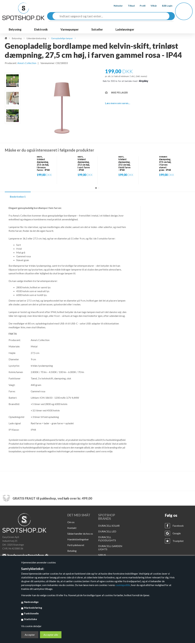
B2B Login (165, 5)
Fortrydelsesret (75, 545)
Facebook (178, 525)
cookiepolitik (122, 584)
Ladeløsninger (125, 29)
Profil (140, 5)
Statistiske (30, 619)
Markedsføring (33, 607)
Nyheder (115, 5)
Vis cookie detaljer (31, 626)
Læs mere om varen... (117, 103)
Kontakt (71, 527)
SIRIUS (102, 554)
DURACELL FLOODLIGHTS (107, 539)
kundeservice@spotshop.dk (27, 555)
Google (177, 533)
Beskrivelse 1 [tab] (18, 196)
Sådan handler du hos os (80, 533)
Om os (70, 522)
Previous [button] (13, 69)
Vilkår (151, 5)
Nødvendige (31, 601)
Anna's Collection (26, 62)
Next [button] (13, 129)
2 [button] (98, 188)
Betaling (72, 550)
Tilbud (128, 5)
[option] (12, 81)
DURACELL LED (107, 531)
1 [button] (96, 188)
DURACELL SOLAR (109, 525)
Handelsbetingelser (78, 539)
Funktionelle (31, 613)
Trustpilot (178, 540)
